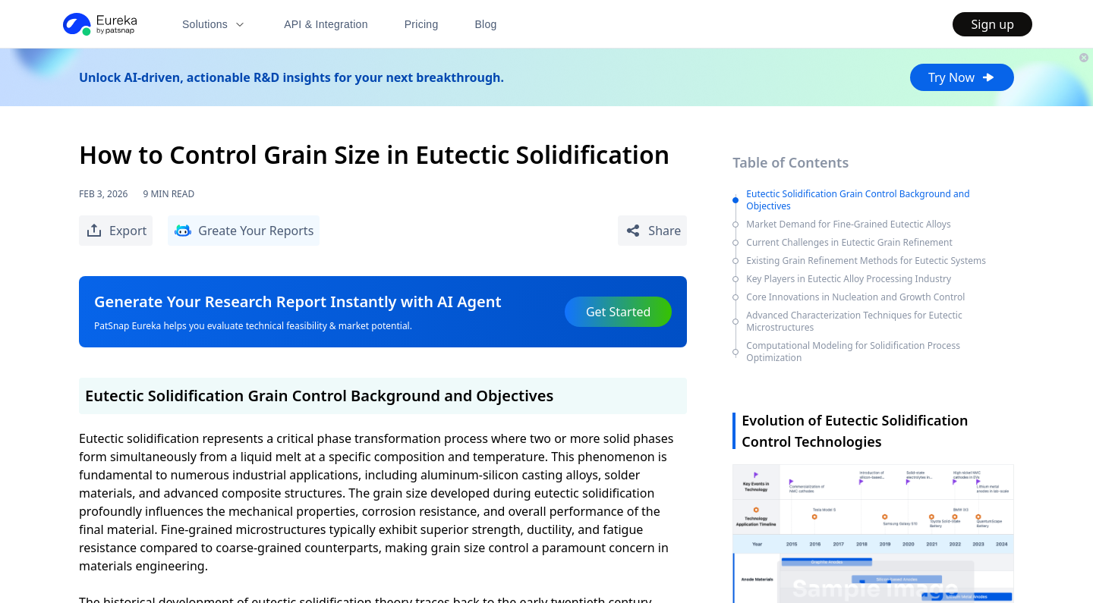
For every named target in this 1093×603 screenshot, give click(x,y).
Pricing (422, 24)
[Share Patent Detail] (652, 230)
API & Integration (326, 24)
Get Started (618, 311)
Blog (486, 24)
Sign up (992, 24)
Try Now (962, 77)
